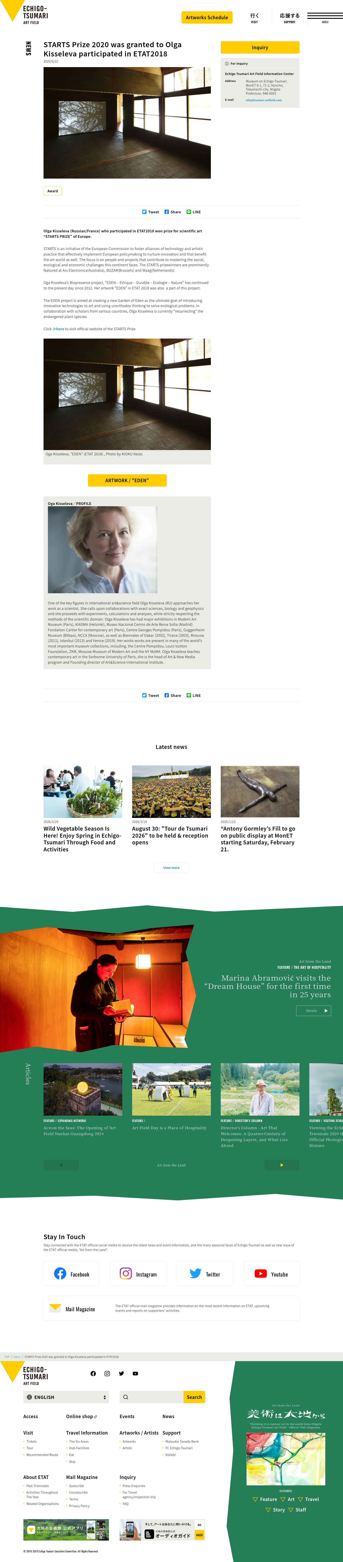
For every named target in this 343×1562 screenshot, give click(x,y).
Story (279, 1509)
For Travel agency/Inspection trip (139, 1494)
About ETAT (36, 1477)
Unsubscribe (78, 1492)
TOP (7, 1356)
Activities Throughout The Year (42, 1494)
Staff (301, 1509)
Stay (72, 1461)
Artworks (129, 1441)
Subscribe (76, 1486)
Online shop (79, 1416)
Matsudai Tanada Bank (182, 1441)
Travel (312, 1499)
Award (52, 191)
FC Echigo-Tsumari (179, 1448)
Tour (29, 1448)
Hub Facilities (79, 1448)
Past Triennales (37, 1486)
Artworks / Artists (139, 1433)
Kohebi (171, 1454)
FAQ (126, 1503)
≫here (58, 328)
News (28, 48)
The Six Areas (79, 1441)
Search (194, 1397)
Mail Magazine (82, 1477)
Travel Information (87, 1433)
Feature (268, 1499)
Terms (73, 1499)
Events (127, 1416)
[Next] (281, 1165)
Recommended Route (42, 1454)
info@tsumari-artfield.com (264, 100)
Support (172, 1433)
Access (30, 1416)
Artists (127, 1448)
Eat (71, 1454)
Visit (28, 1433)
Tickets (31, 1441)
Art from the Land (171, 1165)
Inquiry (128, 1477)
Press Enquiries (134, 1486)
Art (291, 1499)
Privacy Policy (79, 1506)
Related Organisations (42, 1503)
